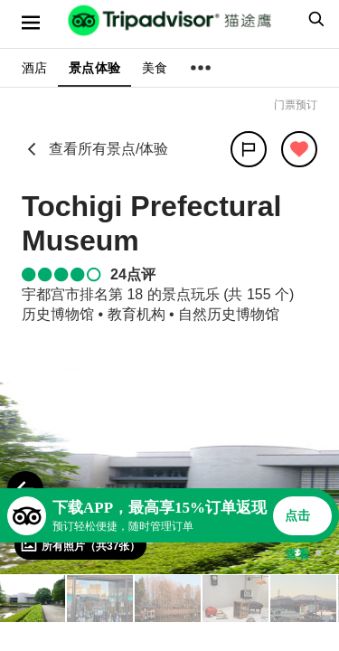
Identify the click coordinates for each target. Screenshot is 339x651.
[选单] (30, 22)
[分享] (249, 149)
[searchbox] (313, 19)
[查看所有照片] (80, 545)
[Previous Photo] (25, 489)
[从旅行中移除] (299, 149)
